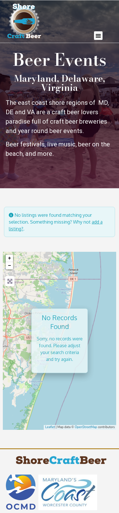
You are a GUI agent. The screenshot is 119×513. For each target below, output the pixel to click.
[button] (98, 35)
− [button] (9, 265)
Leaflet (50, 427)
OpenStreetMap (86, 427)
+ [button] (9, 258)
